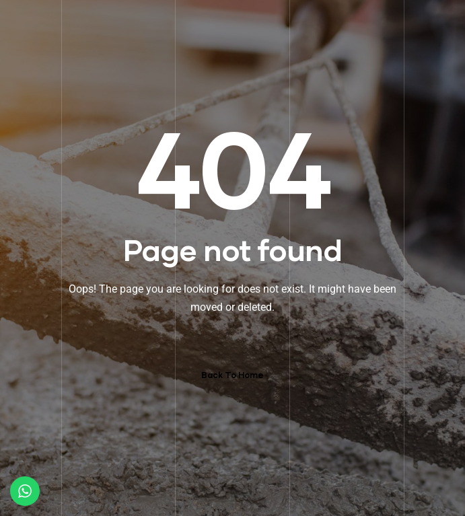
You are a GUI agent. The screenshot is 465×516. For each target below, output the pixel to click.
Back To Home (232, 375)
